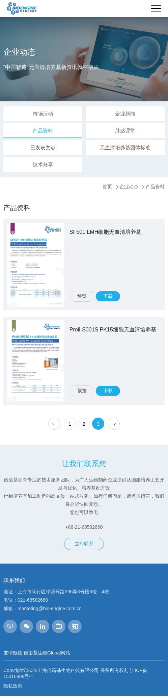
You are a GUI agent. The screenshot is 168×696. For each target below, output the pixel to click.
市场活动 (43, 114)
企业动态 (128, 186)
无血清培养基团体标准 (125, 147)
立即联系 (84, 543)
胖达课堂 (125, 130)
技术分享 (43, 164)
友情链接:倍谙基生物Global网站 (36, 652)
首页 (107, 186)
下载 (108, 296)
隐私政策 (12, 686)
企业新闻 (125, 114)
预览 (82, 296)
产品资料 (43, 130)
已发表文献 (43, 147)
